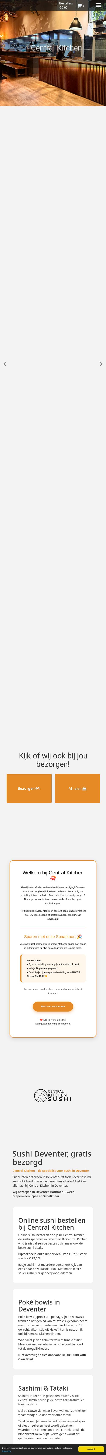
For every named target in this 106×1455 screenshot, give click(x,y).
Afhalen (77, 788)
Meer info (6, 1451)
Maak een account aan (53, 1006)
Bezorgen (29, 788)
